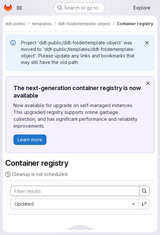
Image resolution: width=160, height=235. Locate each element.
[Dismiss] (147, 43)
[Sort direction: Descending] (144, 204)
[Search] (71, 191)
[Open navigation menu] (19, 8)
